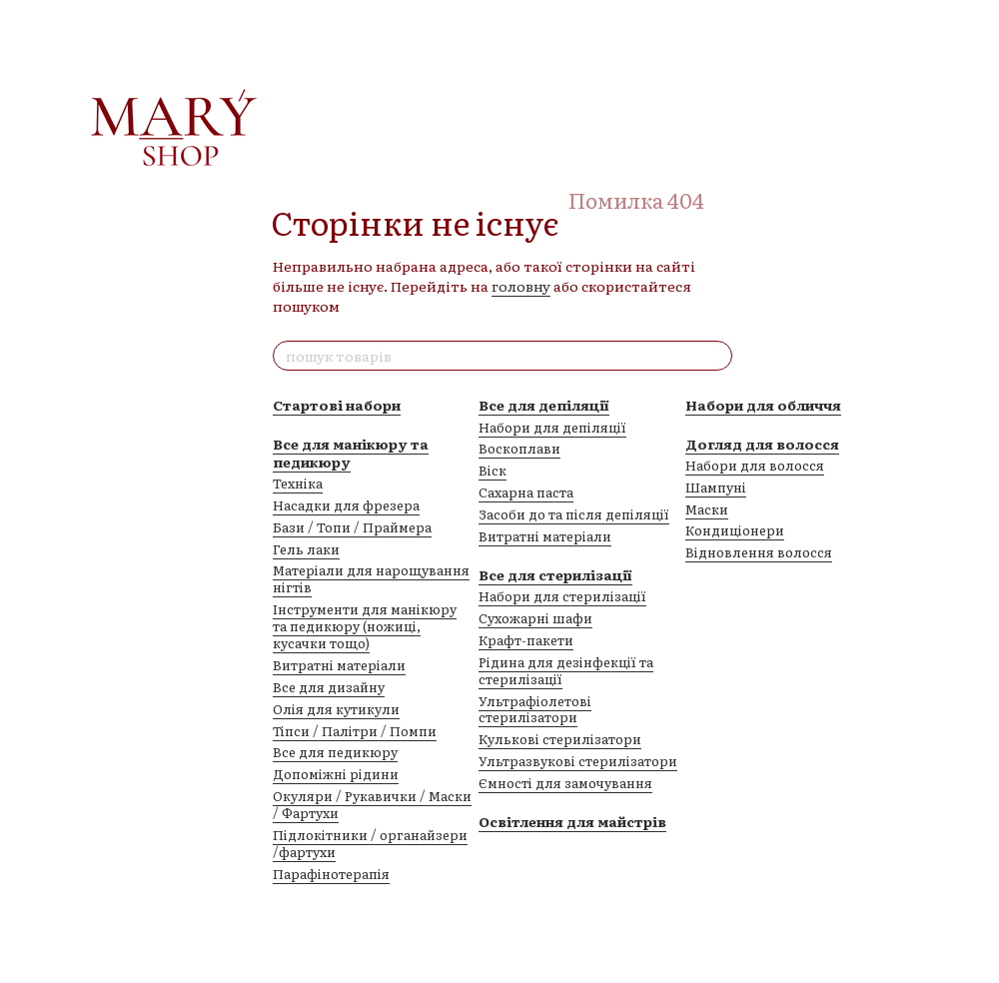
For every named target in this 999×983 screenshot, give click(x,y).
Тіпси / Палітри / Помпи (355, 730)
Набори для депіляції (552, 427)
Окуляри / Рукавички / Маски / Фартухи (372, 804)
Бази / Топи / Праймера (352, 526)
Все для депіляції (544, 405)
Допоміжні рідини (336, 773)
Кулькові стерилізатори (560, 738)
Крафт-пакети (526, 639)
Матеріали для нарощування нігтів (371, 578)
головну (521, 286)
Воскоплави (519, 448)
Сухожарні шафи (535, 617)
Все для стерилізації (555, 574)
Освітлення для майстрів (572, 821)
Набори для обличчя (763, 405)
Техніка (298, 483)
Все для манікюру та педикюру (351, 453)
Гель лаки (306, 548)
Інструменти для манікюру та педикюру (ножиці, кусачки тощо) (365, 625)
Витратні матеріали (339, 664)
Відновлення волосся (758, 551)
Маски (706, 508)
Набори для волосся (754, 465)
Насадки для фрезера (346, 504)
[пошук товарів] (716, 356)
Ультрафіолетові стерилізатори (535, 709)
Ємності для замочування (565, 782)
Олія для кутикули (336, 708)
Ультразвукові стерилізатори (578, 760)
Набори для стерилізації (562, 595)
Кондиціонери (734, 529)
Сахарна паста (526, 492)
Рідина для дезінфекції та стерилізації (566, 670)
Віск (492, 470)
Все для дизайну (329, 686)
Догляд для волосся (762, 444)
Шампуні (715, 487)
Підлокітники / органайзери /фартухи (370, 843)
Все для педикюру (335, 751)
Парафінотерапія (331, 873)
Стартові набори (337, 405)
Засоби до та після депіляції (574, 513)
